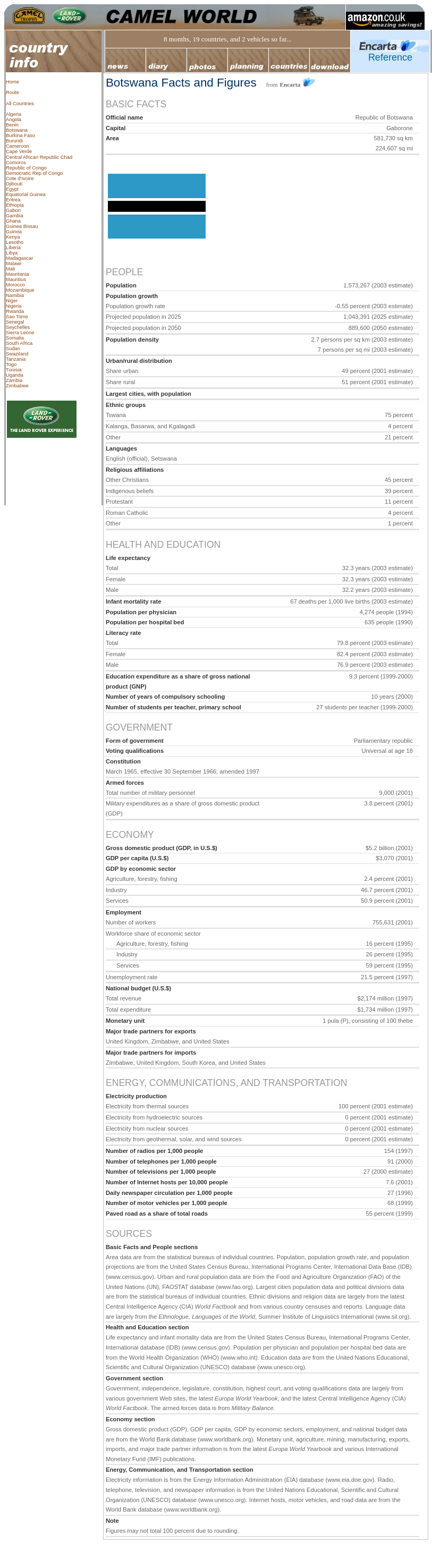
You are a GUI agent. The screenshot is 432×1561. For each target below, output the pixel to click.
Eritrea (13, 199)
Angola (13, 119)
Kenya (13, 237)
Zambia (14, 380)
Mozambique (20, 290)
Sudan (13, 348)
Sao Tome (17, 316)
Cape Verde (19, 151)
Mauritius (16, 279)
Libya (12, 253)
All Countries (20, 103)
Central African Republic (32, 157)
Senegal (15, 322)
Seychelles (18, 327)
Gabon (13, 210)
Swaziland (17, 354)
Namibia (15, 295)
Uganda (14, 375)
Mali (10, 269)
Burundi (14, 140)
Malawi (13, 263)
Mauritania (17, 274)
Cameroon (17, 146)
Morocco (15, 284)
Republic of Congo (26, 168)
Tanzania (16, 359)
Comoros (16, 162)
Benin (12, 125)
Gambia (14, 215)
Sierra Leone (20, 332)
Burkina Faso (20, 135)
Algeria (13, 114)
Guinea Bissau (22, 226)
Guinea (14, 231)
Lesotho (14, 242)
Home (12, 81)
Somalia (15, 338)
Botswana (17, 130)
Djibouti (14, 183)
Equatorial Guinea (26, 194)
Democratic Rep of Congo (34, 173)
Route (12, 92)
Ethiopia (15, 205)
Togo (11, 364)
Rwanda (15, 311)
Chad (66, 157)
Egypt (12, 189)
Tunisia (14, 369)
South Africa (19, 343)
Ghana (13, 221)
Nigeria (14, 306)
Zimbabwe (17, 385)
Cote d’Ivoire (19, 178)
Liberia (13, 247)
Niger (12, 300)
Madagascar (19, 258)
